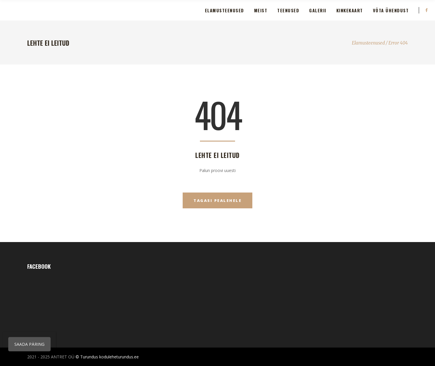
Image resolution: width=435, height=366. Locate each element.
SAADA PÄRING (29, 344)
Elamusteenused (368, 43)
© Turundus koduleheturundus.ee (107, 357)
